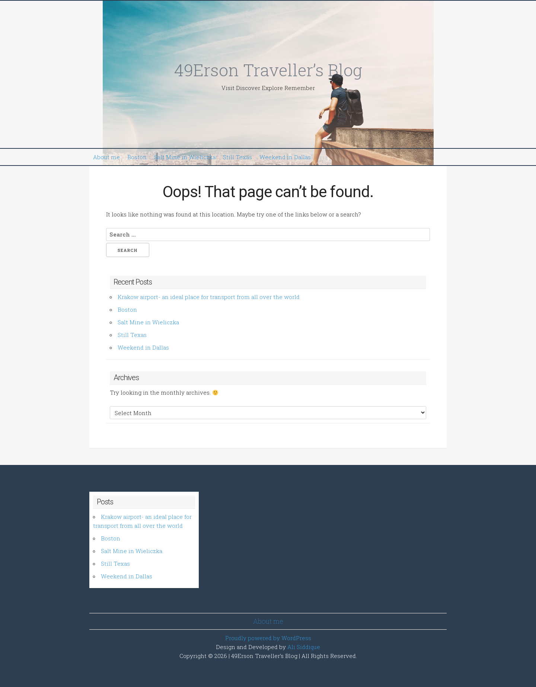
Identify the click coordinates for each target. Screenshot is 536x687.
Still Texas (237, 157)
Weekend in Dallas (285, 157)
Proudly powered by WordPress (268, 638)
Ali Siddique (303, 647)
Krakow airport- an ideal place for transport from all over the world (209, 297)
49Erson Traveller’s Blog (268, 70)
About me (106, 157)
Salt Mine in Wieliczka (185, 157)
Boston (137, 157)
